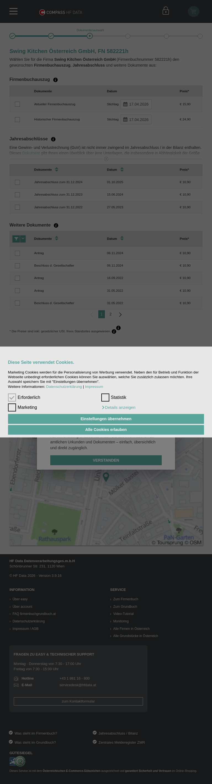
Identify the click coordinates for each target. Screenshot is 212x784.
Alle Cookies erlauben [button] (106, 430)
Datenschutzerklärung (64, 387)
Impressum (94, 387)
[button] (118, 408)
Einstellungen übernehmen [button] (106, 419)
